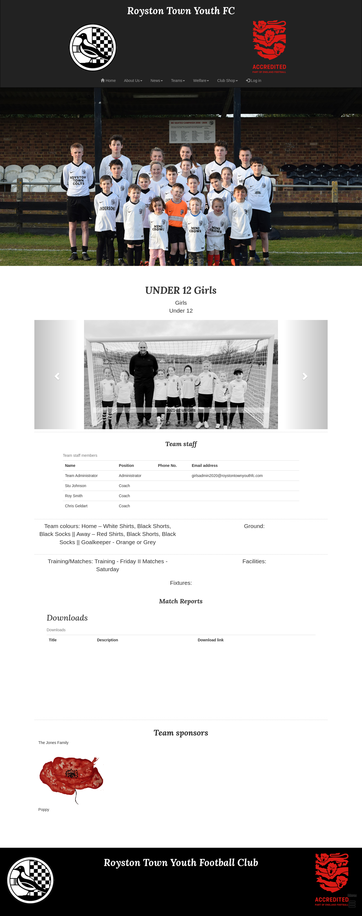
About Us (133, 80)
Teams (178, 80)
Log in (253, 80)
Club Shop (227, 80)
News (157, 80)
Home (108, 80)
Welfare (201, 80)
